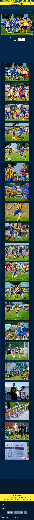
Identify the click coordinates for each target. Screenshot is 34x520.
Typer (3, 508)
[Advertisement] (17, 52)
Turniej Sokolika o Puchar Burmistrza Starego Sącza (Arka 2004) (15, 8)
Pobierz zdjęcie (21, 39)
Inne (9, 6)
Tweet (11, 37)
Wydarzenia (13, 6)
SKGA (3, 504)
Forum (3, 505)
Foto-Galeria (4, 6)
